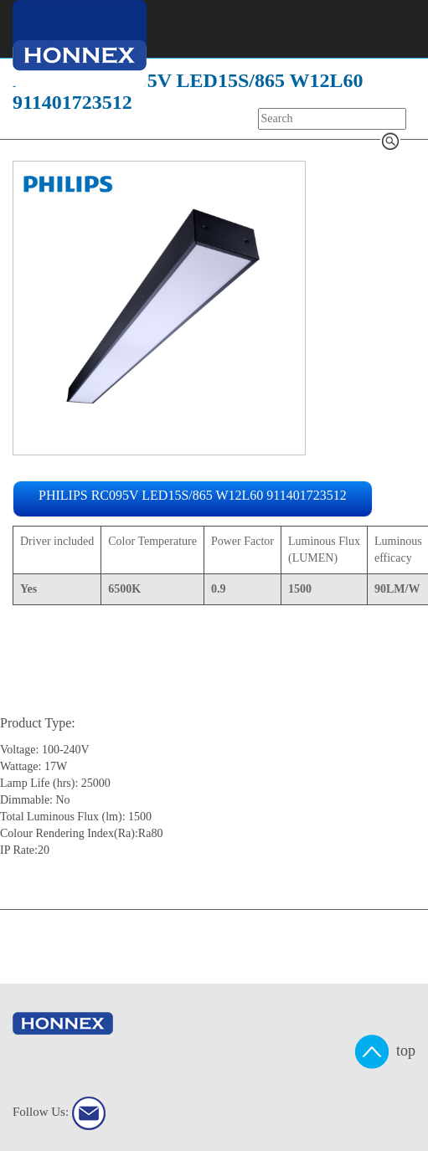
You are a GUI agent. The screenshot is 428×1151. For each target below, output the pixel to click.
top (385, 1052)
